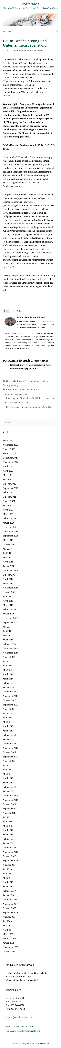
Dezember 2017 (10, 570)
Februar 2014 (9, 683)
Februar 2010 (9, 891)
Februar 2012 (9, 787)
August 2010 (9, 865)
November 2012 (10, 748)
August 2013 (9, 709)
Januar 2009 (9, 942)
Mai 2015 (7, 635)
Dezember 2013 (10, 691)
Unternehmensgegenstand (15, 394)
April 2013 (8, 726)
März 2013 (8, 730)
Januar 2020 (9, 522)
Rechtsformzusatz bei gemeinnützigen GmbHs (28, 407)
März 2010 (8, 886)
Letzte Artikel (17, 311)
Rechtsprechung (10, 385)
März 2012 (8, 782)
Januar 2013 (9, 739)
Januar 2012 (9, 791)
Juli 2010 (7, 869)
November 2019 (10, 531)
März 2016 (8, 605)
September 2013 (10, 704)
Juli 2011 (7, 817)
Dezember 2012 (10, 743)
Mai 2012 (7, 774)
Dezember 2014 (10, 648)
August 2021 (9, 501)
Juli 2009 (7, 921)
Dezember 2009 (10, 899)
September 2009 (10, 912)
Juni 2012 (7, 769)
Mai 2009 (7, 925)
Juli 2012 (7, 765)
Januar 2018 (9, 566)
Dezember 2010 (10, 847)
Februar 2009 (9, 938)
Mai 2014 (7, 670)
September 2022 (10, 488)
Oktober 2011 (9, 804)
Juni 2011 (7, 821)
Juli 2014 (7, 661)
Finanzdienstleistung (23, 389)
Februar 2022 (9, 492)
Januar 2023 (9, 479)
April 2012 (8, 778)
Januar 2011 (8, 843)
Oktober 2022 (9, 483)
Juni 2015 (7, 631)
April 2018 (8, 561)
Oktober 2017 (9, 574)
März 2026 (8, 440)
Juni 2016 (7, 596)
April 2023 (8, 470)
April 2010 (8, 882)
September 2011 (10, 808)
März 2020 (8, 514)
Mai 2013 (7, 722)
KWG (37, 389)
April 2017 (8, 579)
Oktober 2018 (9, 544)
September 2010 (10, 860)
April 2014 (8, 674)
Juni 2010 (7, 873)
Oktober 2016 (9, 592)
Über (6, 311)
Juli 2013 (7, 713)
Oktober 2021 (9, 496)
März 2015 (8, 639)
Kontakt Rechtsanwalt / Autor (20, 1026)
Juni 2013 (7, 717)
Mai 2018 (7, 557)
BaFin (9, 389)
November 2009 (10, 904)
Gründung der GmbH (37, 381)
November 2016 (10, 587)
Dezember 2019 (10, 527)
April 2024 (8, 466)
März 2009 (8, 934)
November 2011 (10, 800)
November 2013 (10, 696)
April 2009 (8, 930)
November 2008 (10, 947)
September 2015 (10, 622)
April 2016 (8, 600)
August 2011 (9, 813)
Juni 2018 (7, 553)
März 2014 (8, 678)
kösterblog (30, 4)
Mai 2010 (7, 878)
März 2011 (8, 834)
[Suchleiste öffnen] (57, 31)
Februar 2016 (9, 609)
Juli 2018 (7, 548)
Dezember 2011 (10, 795)
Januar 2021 (9, 505)
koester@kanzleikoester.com (19, 1017)
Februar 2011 (9, 839)
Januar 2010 (9, 895)
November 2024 (10, 462)
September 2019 (10, 535)
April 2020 (8, 509)
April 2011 (8, 830)
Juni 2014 (7, 665)
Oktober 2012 (9, 752)
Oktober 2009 (9, 908)
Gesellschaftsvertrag (16, 381)
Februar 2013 (9, 735)
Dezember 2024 (10, 457)
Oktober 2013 (9, 700)
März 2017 (8, 583)
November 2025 (10, 444)
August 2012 (9, 761)
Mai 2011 (7, 826)
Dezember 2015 (10, 618)
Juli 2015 (7, 626)
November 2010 (10, 852)
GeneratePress (44, 1043)
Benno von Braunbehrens (31, 317)
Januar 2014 (9, 687)
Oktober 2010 (9, 856)
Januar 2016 (9, 613)
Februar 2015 (9, 644)
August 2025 (9, 449)
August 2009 (9, 917)
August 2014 (9, 657)
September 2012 (10, 756)
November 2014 (10, 652)
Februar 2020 (9, 518)
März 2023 (8, 475)
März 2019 (8, 540)
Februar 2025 (9, 453)
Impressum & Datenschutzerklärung (23, 1031)
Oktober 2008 (9, 951)
